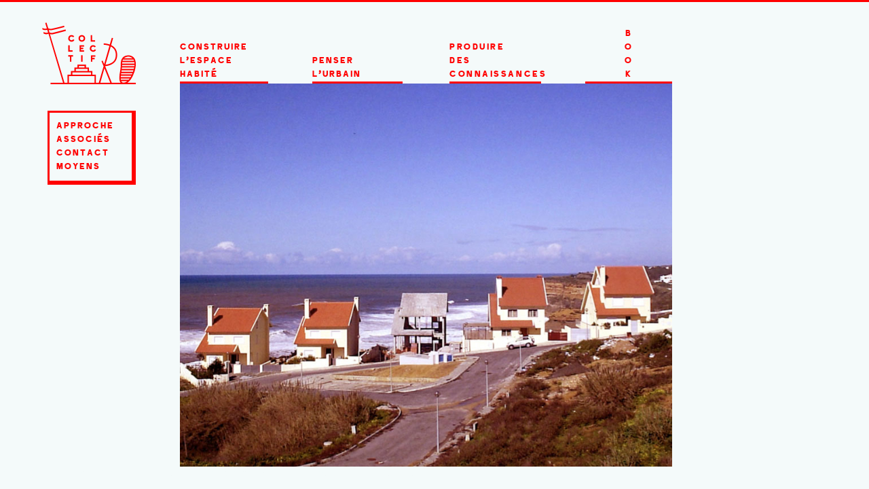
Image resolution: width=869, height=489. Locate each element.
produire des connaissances (495, 61)
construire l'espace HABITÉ (214, 61)
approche (85, 126)
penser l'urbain (336, 67)
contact (82, 153)
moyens (78, 167)
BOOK (629, 54)
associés (83, 140)
